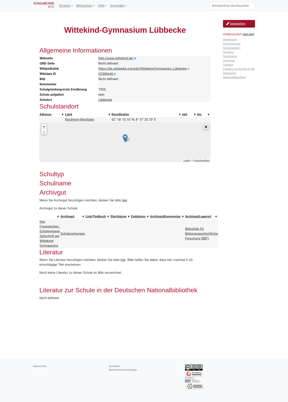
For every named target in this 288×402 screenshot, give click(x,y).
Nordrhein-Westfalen (79, 119)
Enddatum (138, 216)
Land (68, 114)
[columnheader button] (52, 114)
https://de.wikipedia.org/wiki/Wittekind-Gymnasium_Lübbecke (142, 69)
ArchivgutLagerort (198, 216)
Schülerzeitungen (72, 234)
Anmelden (117, 6)
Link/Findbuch (95, 216)
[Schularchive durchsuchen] (232, 6)
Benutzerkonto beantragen (123, 369)
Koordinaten (120, 114)
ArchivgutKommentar (165, 216)
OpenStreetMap (202, 160)
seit (184, 114)
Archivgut (67, 216)
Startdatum (118, 216)
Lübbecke (105, 100)
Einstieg (65, 6)
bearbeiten (235, 24)
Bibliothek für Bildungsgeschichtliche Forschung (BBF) (201, 233)
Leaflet (186, 160)
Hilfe (101, 6)
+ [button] (44, 126)
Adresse (45, 114)
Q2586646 (105, 74)
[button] (206, 126)
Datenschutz (39, 366)
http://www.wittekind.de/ (116, 58)
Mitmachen (84, 6)
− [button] (44, 132)
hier (124, 200)
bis (199, 114)
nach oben (248, 34)
